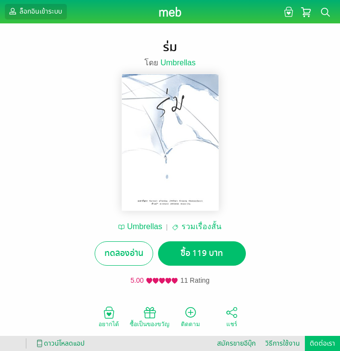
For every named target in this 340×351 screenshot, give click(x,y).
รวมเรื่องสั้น (201, 226)
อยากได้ (109, 316)
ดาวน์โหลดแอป (59, 343)
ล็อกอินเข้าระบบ (34, 11)
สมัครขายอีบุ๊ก (236, 343)
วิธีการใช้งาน (282, 343)
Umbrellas (178, 62)
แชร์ (231, 316)
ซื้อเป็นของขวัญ (149, 316)
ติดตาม (190, 316)
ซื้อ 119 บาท (201, 253)
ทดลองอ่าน (123, 253)
